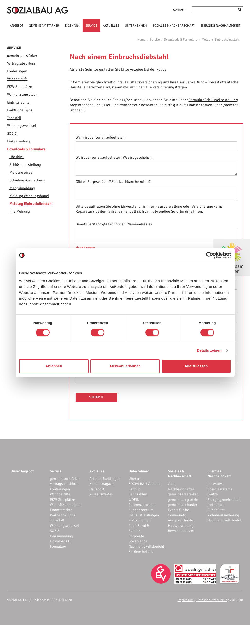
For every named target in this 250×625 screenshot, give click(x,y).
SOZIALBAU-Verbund (144, 484)
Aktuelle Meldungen (104, 478)
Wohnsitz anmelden (22, 94)
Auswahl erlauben (124, 366)
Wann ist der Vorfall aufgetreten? (101, 137)
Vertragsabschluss (21, 63)
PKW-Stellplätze (19, 87)
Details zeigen (209, 350)
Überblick (16, 157)
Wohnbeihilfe (17, 79)
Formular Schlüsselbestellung (213, 100)
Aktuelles (96, 471)
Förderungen (17, 71)
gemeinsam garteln (183, 499)
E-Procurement (140, 520)
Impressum (186, 600)
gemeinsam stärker (22, 55)
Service (155, 40)
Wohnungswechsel (21, 125)
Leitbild (134, 489)
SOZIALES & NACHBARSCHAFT (173, 26)
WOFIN (134, 499)
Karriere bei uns (141, 551)
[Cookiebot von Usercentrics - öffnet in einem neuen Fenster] (209, 255)
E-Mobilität (216, 510)
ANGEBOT (16, 26)
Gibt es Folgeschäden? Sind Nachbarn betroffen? (113, 182)
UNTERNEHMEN (136, 26)
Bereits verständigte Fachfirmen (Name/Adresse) (114, 224)
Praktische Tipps (19, 110)
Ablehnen (54, 366)
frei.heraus (215, 504)
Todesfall (14, 118)
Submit (96, 397)
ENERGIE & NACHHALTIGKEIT (220, 26)
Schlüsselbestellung (25, 164)
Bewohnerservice (181, 531)
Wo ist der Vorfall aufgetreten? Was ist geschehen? (114, 157)
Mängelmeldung (22, 188)
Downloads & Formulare (180, 40)
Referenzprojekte (142, 504)
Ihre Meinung (19, 211)
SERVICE (91, 26)
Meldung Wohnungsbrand (29, 196)
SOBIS (12, 133)
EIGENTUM (72, 26)
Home (141, 40)
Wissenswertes (101, 494)
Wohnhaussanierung (223, 515)
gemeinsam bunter (182, 504)
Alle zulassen (196, 366)
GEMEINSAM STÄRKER (44, 26)
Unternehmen (139, 471)
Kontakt (179, 10)
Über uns (135, 478)
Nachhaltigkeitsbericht (146, 546)
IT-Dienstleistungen (144, 515)
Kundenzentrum (141, 510)
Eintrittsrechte (18, 102)
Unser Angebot (22, 471)
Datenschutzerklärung (212, 600)
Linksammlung (18, 141)
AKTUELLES (111, 26)
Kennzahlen (138, 494)
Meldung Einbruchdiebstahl (221, 40)
